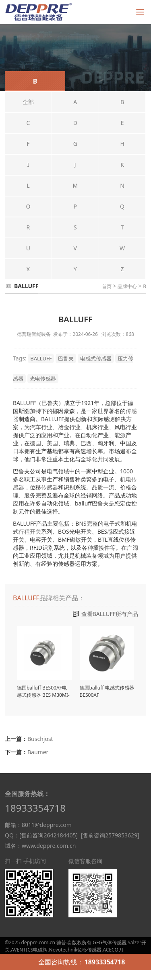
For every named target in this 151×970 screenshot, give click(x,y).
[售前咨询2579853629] (110, 835)
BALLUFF (41, 358)
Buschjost (40, 739)
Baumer (37, 752)
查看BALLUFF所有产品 (109, 614)
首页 (107, 286)
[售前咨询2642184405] (48, 835)
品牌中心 (127, 286)
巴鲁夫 (66, 358)
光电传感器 (43, 378)
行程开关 (30, 531)
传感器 (49, 487)
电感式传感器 (96, 358)
